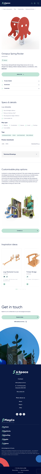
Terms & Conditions (25, 470)
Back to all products (7, 9)
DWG (7, 144)
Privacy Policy (15, 470)
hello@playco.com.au (20, 382)
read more (4, 68)
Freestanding (21, 9)
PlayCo (20, 404)
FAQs (20, 407)
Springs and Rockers (30, 9)
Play (15, 9)
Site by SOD (20, 472)
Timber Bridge (31, 272)
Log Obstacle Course (11, 272)
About (20, 401)
